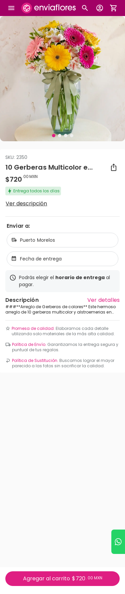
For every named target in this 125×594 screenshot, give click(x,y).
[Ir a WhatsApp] (118, 542)
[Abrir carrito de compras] (114, 8)
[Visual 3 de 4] (65, 135)
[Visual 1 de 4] (53, 135)
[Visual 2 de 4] (59, 135)
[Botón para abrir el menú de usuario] (99, 8)
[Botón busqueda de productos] (85, 8)
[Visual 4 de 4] (71, 135)
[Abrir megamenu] (11, 8)
